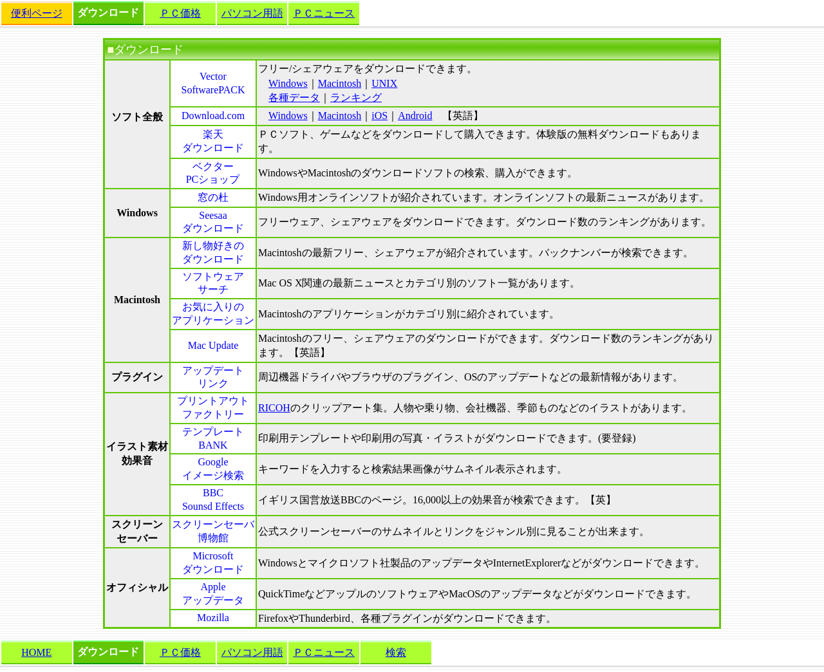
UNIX (384, 83)
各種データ (294, 97)
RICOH (274, 407)
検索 (396, 652)
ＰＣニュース (324, 13)
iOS (379, 115)
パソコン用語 (252, 13)
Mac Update (213, 345)
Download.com (213, 115)
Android (415, 115)
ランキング (356, 97)
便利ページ (36, 13)
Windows (288, 83)
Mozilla (213, 617)
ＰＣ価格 (180, 13)
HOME (36, 652)
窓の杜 (213, 197)
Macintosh (340, 83)
